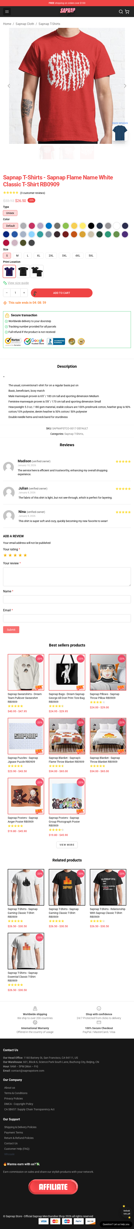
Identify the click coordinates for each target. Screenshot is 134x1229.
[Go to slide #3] (87, 152)
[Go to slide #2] (67, 152)
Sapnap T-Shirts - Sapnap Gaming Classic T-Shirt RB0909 (23, 912)
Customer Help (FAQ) (16, 1148)
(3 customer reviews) (32, 192)
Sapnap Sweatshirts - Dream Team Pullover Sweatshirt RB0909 (25, 698)
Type (6, 206)
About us (9, 1087)
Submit (11, 629)
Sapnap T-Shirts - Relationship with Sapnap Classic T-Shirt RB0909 (107, 912)
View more (67, 844)
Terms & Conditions (15, 1093)
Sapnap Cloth (25, 24)
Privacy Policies (13, 1098)
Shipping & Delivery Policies (20, 1127)
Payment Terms (13, 1132)
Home (7, 24)
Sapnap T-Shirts (49, 24)
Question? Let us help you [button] (116, 1224)
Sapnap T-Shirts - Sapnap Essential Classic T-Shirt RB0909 (23, 976)
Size (5, 249)
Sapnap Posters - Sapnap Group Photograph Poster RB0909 (64, 821)
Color (6, 219)
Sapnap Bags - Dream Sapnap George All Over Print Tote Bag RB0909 (67, 698)
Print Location (11, 261)
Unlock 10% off (126, 1212)
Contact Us (11, 1143)
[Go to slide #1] (47, 152)
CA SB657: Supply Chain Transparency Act (29, 1109)
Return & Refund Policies (19, 1137)
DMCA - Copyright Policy (18, 1103)
